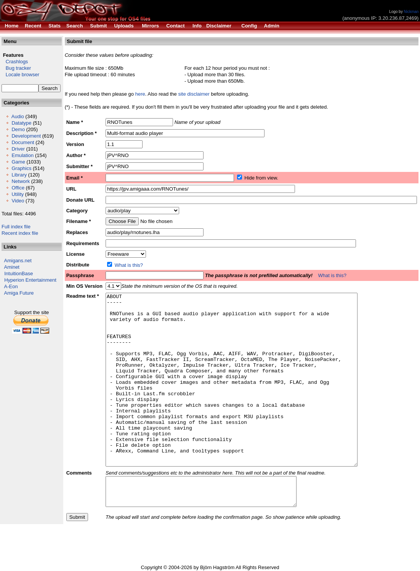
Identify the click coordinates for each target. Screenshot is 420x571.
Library (19, 175)
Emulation (22, 155)
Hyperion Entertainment (30, 280)
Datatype (21, 123)
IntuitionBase (18, 273)
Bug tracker (16, 68)
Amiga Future (19, 293)
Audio (17, 116)
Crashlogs (15, 61)
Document (22, 142)
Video (17, 201)
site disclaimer (193, 94)
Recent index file (20, 233)
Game (18, 162)
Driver (18, 149)
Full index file (16, 226)
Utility (17, 194)
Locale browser (20, 74)
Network (20, 181)
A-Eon (11, 286)
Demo (18, 129)
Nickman (411, 12)
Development (26, 136)
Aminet (11, 267)
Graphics (21, 168)
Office (17, 188)
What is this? (129, 265)
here (140, 94)
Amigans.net (18, 260)
